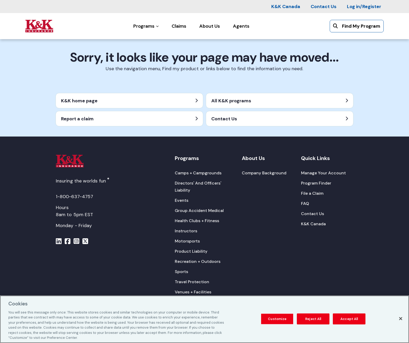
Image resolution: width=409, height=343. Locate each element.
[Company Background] (264, 173)
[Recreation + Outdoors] (197, 261)
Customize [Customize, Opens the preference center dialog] (277, 320)
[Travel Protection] (192, 282)
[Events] (181, 200)
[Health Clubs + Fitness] (197, 220)
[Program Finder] (316, 183)
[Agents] (241, 26)
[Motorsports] (187, 241)
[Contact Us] (323, 6)
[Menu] (59, 242)
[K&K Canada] (286, 6)
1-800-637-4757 (74, 196)
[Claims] (178, 26)
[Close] (400, 320)
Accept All (349, 320)
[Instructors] (186, 231)
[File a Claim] (312, 193)
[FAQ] (305, 203)
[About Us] (209, 26)
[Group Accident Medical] (199, 210)
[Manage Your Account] (323, 173)
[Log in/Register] (364, 6)
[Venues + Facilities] (193, 292)
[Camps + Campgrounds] (198, 173)
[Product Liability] (191, 251)
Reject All (313, 320)
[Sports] (181, 271)
